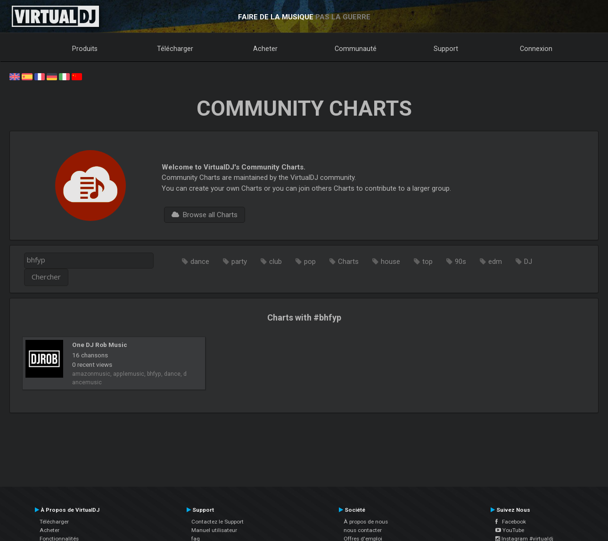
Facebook (510, 521)
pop (310, 261)
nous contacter (363, 530)
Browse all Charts (205, 215)
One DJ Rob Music (99, 344)
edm (495, 261)
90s (460, 261)
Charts (348, 261)
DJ (528, 261)
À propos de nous (366, 521)
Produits (85, 48)
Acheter (265, 48)
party (239, 261)
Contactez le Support (217, 521)
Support (446, 48)
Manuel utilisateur (214, 530)
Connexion (536, 48)
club (275, 261)
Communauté (356, 48)
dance (199, 261)
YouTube (509, 530)
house (390, 261)
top (427, 261)
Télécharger (175, 48)
